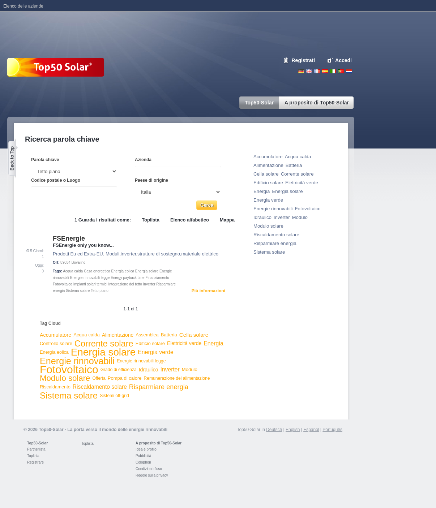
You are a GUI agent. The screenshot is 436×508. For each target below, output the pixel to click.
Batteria (169, 334)
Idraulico (148, 370)
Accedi (343, 60)
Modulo (189, 369)
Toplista (150, 220)
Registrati (303, 60)
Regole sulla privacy (152, 475)
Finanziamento (157, 278)
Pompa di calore (125, 378)
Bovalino (78, 262)
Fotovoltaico (62, 284)
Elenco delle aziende (23, 6)
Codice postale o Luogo (55, 180)
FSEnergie (69, 238)
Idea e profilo (146, 449)
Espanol (325, 71)
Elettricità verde (184, 343)
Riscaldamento (55, 386)
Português (332, 429)
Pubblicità (143, 456)
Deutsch (301, 71)
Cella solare (193, 335)
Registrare (35, 462)
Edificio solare (150, 343)
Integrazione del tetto (125, 284)
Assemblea (147, 334)
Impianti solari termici (90, 284)
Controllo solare (56, 343)
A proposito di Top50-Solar (158, 443)
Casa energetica (97, 271)
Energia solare (146, 271)
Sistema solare (78, 291)
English (309, 71)
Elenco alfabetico (189, 220)
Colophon (143, 462)
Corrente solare (103, 343)
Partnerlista (36, 449)
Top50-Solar (37, 443)
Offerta (98, 378)
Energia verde (156, 352)
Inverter (149, 284)
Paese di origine (151, 180)
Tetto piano (99, 291)
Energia (213, 343)
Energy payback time (127, 278)
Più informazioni (208, 290)
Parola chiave (45, 159)
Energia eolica (122, 271)
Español (311, 429)
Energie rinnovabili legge (90, 278)
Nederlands (349, 71)
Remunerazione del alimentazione (177, 378)
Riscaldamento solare (100, 387)
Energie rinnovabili (77, 361)
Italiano (333, 71)
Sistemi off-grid (114, 395)
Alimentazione (117, 335)
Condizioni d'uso (149, 469)
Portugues (341, 71)
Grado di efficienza (119, 369)
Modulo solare (65, 378)
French (317, 71)
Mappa (227, 220)
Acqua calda (73, 271)
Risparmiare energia (158, 387)
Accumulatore (55, 335)
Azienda (143, 159)
